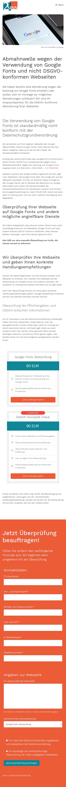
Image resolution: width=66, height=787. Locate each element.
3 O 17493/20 (51, 168)
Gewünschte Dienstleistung (33, 721)
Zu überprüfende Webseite (33, 696)
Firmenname (33, 579)
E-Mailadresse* (33, 640)
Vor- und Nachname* (33, 594)
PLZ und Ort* (33, 625)
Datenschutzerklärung (20, 775)
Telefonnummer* (33, 655)
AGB (29, 503)
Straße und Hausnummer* (33, 609)
